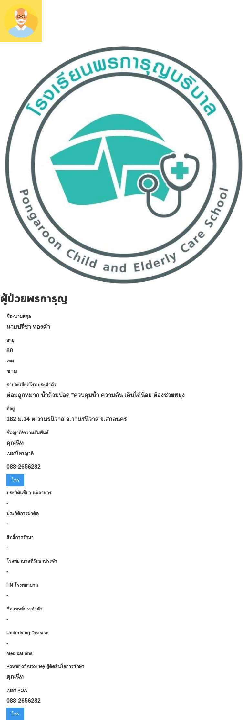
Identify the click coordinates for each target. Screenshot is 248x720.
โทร (15, 480)
